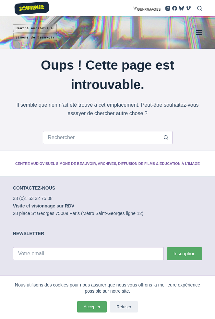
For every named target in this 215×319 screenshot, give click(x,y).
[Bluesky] (181, 8)
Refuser (123, 306)
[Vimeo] (188, 8)
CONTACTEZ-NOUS (34, 188)
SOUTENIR (31, 8)
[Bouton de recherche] (166, 137)
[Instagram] (167, 8)
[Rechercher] (199, 8)
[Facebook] (174, 8)
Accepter (92, 306)
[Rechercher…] (101, 137)
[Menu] (199, 32)
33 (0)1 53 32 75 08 (33, 198)
